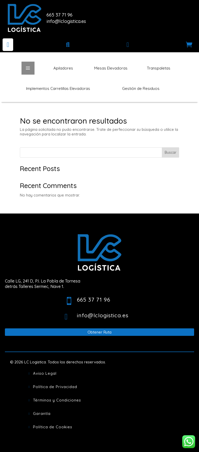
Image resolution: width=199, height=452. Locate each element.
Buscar (170, 152)
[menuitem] (8, 44)
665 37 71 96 (59, 15)
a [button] (28, 68)
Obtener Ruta (99, 332)
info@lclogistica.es (66, 21)
